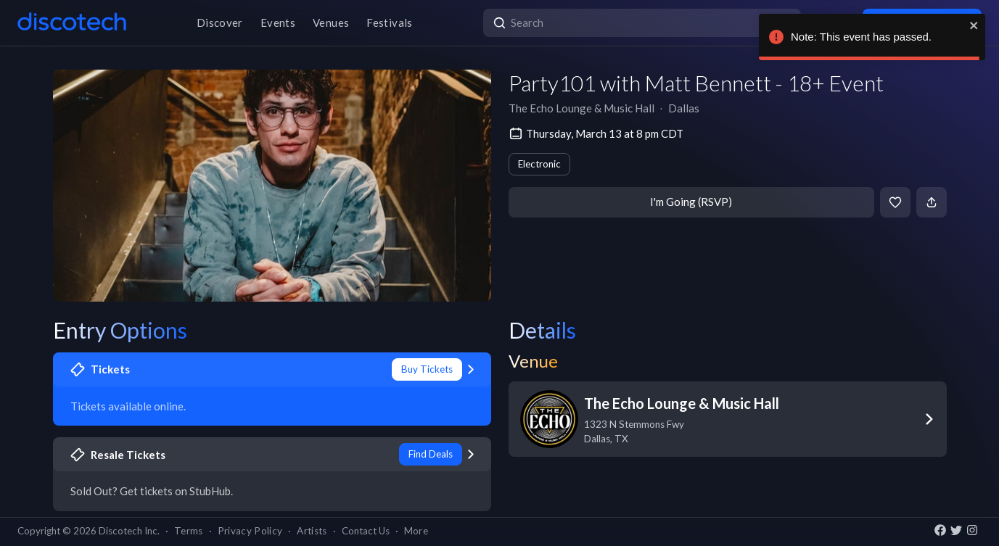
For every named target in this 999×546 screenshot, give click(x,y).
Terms (188, 531)
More (416, 531)
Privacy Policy (250, 531)
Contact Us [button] (366, 531)
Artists (311, 531)
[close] (974, 25)
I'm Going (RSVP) (691, 201)
